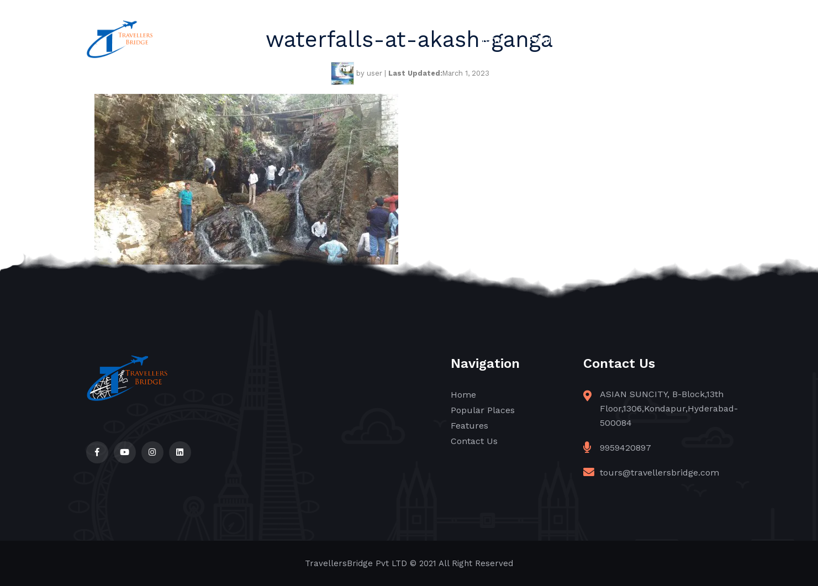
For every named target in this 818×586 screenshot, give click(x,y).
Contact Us (706, 39)
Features (639, 39)
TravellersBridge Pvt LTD (356, 563)
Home (491, 39)
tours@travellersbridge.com (659, 472)
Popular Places (562, 39)
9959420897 (625, 447)
